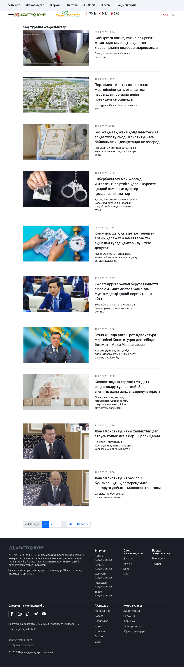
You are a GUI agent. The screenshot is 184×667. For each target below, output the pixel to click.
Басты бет (13, 5)
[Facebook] (12, 614)
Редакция (129, 616)
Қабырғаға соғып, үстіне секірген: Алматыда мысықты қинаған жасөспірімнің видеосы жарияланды (126, 43)
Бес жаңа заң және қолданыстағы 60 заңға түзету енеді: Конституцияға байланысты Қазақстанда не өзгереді (127, 137)
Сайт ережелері (132, 626)
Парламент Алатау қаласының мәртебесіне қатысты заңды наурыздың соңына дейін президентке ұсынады (121, 92)
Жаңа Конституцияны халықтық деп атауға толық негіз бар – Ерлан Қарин (127, 433)
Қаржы (55, 5)
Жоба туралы (131, 610)
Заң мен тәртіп (126, 5)
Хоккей (127, 563)
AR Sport (89, 5)
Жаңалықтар (35, 5)
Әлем (98, 641)
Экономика (101, 621)
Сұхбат (99, 636)
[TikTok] (28, 614)
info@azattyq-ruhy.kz (20, 645)
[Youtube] (44, 614)
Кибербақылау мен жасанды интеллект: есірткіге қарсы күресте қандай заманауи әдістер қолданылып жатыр (125, 186)
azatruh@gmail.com (20, 639)
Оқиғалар (100, 631)
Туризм (156, 563)
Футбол (128, 558)
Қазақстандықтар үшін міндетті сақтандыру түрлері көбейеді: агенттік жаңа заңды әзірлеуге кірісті (127, 387)
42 (71, 524)
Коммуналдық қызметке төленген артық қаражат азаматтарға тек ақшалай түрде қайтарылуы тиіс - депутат (125, 240)
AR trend (72, 5)
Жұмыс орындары (134, 631)
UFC (125, 574)
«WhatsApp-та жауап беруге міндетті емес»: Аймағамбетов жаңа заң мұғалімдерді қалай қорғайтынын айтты (126, 291)
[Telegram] (36, 614)
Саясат (99, 616)
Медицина (158, 558)
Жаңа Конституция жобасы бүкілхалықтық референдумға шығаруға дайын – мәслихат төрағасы (128, 483)
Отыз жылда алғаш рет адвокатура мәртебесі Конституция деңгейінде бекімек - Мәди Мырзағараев (125, 340)
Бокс (126, 568)
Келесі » (82, 524)
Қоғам (105, 5)
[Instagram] (20, 614)
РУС (172, 14)
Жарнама (129, 621)
